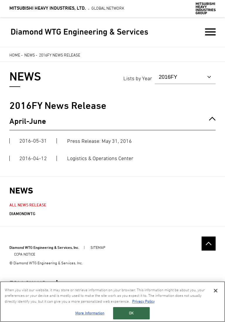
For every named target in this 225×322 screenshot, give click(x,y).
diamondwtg (22, 213)
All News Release (27, 204)
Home (14, 54)
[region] (112, 301)
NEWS (21, 190)
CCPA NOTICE (24, 254)
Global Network (66, 8)
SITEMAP (98, 247)
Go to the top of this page (209, 244)
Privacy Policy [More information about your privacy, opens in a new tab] (143, 301)
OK (131, 313)
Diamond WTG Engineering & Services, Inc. (44, 247)
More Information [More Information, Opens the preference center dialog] (89, 313)
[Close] (215, 290)
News (29, 54)
